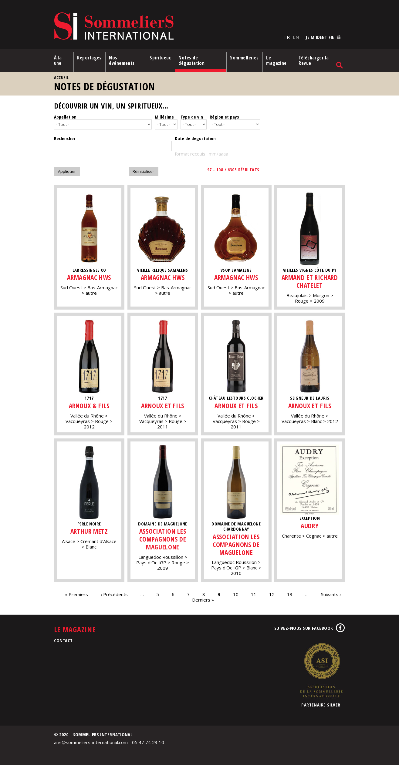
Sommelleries (244, 57)
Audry (310, 524)
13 (289, 593)
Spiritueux (160, 57)
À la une (58, 60)
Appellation (65, 116)
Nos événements (122, 60)
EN (296, 37)
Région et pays (224, 116)
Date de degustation (195, 137)
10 (235, 593)
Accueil (61, 77)
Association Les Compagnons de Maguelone (163, 538)
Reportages (89, 57)
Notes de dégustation (192, 60)
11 (253, 593)
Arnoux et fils (162, 404)
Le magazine (276, 60)
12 (272, 593)
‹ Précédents (114, 593)
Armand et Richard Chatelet (310, 280)
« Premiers (76, 593)
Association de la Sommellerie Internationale (321, 669)
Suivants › (331, 593)
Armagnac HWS (89, 276)
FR (287, 37)
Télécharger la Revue (314, 60)
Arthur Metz (89, 530)
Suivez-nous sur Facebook (303, 627)
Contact (63, 639)
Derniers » (203, 599)
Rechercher (64, 137)
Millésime (164, 116)
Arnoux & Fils (89, 404)
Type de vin (192, 116)
